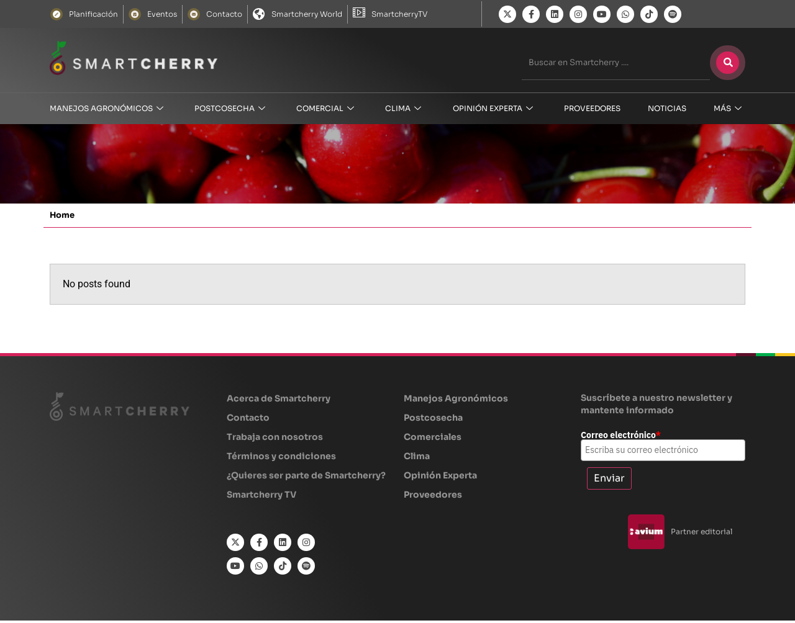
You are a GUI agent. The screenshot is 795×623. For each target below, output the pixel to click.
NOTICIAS (667, 108)
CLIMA (403, 109)
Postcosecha (229, 109)
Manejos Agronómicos (106, 109)
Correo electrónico (621, 437)
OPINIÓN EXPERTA (493, 109)
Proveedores (592, 108)
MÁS (728, 109)
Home (62, 217)
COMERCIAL (325, 109)
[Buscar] (727, 62)
